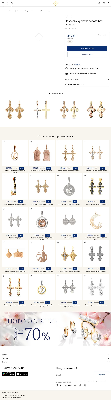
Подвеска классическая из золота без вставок (14, 171)
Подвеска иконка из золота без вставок (42, 170)
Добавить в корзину (87, 48)
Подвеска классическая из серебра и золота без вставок (69, 305)
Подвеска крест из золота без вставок (69, 170)
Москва (7, 3)
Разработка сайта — (7, 397)
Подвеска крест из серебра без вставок (96, 204)
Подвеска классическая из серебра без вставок (15, 205)
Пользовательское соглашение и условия (13, 395)
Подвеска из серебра (15, 238)
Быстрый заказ (87, 55)
